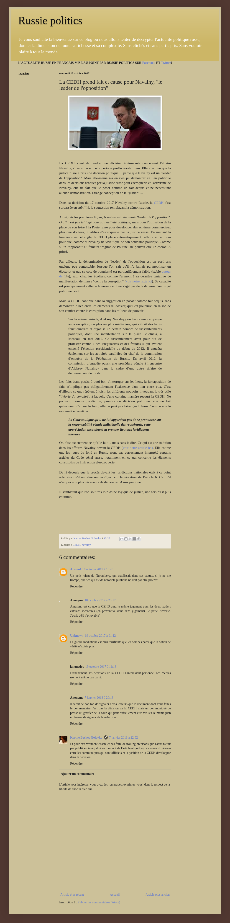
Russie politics (50, 20)
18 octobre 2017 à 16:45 (97, 569)
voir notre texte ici (139, 281)
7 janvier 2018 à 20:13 (99, 697)
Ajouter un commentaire (77, 774)
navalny (86, 544)
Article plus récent (72, 894)
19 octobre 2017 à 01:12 (100, 635)
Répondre (76, 586)
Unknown (76, 635)
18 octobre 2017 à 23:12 (100, 600)
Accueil (115, 894)
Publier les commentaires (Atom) (99, 902)
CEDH (159, 202)
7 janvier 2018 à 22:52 (123, 737)
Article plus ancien (158, 894)
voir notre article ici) (138, 448)
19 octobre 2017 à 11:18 (100, 666)
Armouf (75, 569)
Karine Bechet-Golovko (86, 737)
